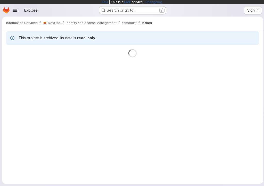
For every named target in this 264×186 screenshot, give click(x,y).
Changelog (153, 2)
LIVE (127, 2)
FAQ (105, 2)
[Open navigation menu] (15, 10)
